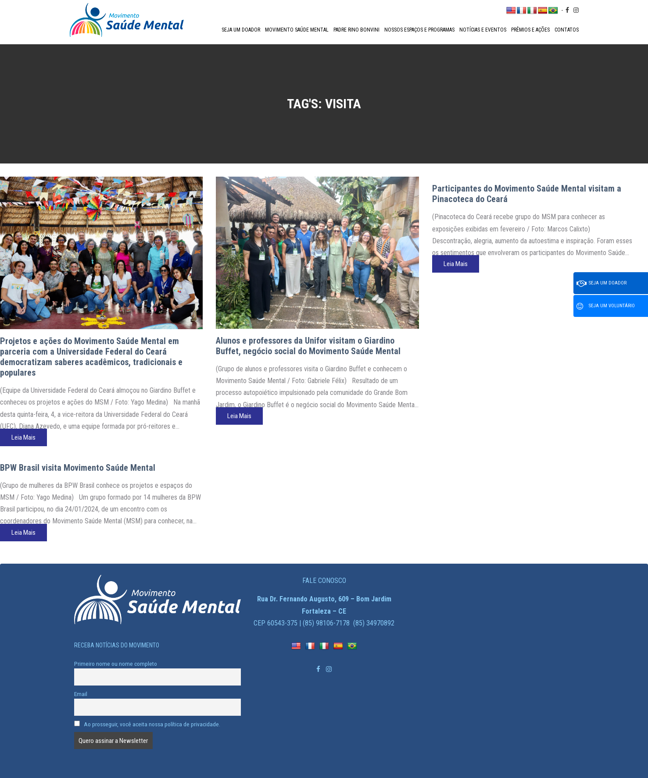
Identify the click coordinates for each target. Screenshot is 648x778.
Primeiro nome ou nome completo (115, 663)
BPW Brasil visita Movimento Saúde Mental (77, 467)
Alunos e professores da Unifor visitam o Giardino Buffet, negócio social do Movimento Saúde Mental (308, 345)
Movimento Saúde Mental (297, 30)
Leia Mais (23, 437)
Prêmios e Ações (530, 30)
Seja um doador (241, 30)
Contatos (567, 30)
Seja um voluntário (605, 306)
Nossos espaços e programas (419, 30)
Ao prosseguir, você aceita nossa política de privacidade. (147, 724)
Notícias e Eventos (482, 30)
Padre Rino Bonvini (356, 30)
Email (80, 693)
